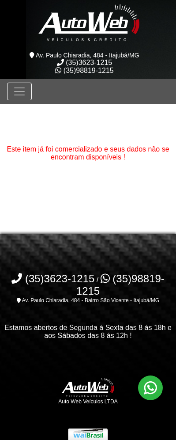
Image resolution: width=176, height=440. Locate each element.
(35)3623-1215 (84, 62)
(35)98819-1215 (84, 70)
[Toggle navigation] (19, 91)
